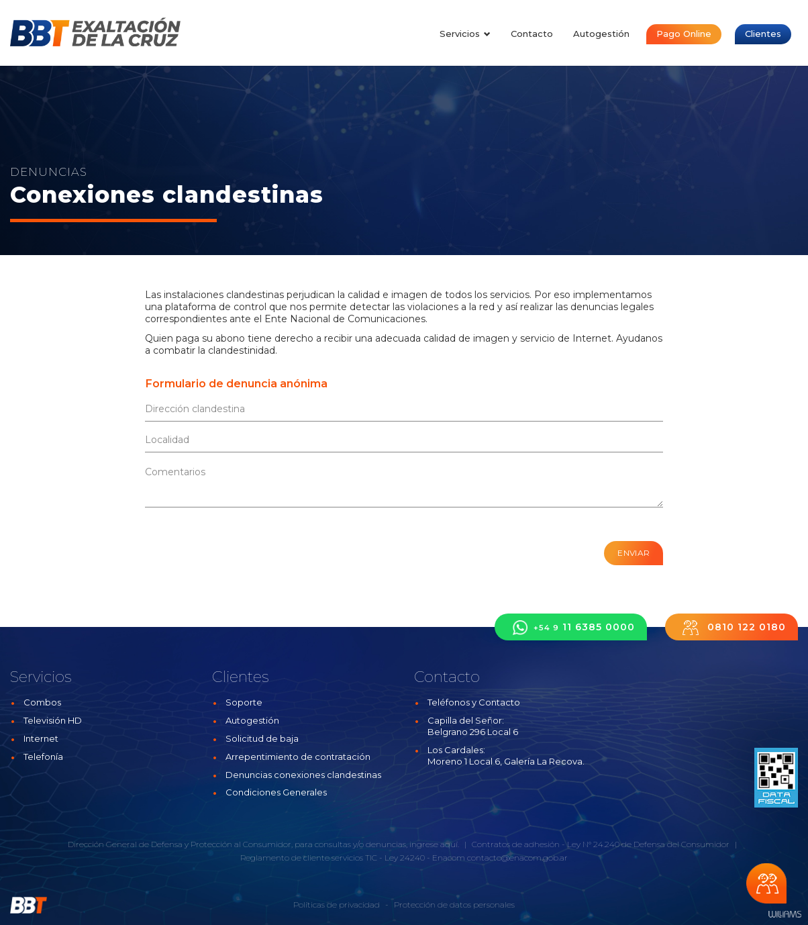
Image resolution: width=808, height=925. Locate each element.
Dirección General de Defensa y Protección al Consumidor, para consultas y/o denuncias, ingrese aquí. (263, 844)
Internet (40, 738)
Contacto (532, 33)
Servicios (465, 33)
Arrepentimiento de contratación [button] (297, 756)
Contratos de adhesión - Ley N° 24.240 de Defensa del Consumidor (600, 844)
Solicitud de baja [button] (262, 738)
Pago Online (683, 33)
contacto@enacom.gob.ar (517, 858)
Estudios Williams (784, 914)
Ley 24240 (405, 858)
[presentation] (226, 548)
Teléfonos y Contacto (473, 702)
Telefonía (43, 756)
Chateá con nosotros (766, 883)
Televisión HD (52, 720)
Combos (42, 702)
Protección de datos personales (454, 904)
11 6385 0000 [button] (571, 627)
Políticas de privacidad (336, 904)
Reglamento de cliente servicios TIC (308, 858)
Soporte (243, 702)
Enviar (633, 553)
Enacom (448, 858)
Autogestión (601, 33)
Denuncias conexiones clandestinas (303, 774)
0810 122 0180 (731, 627)
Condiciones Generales (276, 792)
